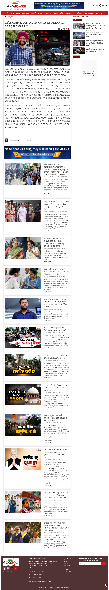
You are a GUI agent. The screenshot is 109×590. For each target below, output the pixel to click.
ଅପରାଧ (55, 13)
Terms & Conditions (16, 572)
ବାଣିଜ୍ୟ (61, 13)
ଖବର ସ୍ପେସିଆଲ (89, 13)
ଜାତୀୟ (18, 13)
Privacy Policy (6, 572)
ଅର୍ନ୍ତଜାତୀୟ (25, 13)
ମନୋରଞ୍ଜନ (47, 13)
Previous (103, 13)
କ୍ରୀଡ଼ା (40, 13)
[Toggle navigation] (106, 5)
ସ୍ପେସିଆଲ (78, 13)
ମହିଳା (102, 13)
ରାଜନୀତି (33, 13)
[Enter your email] (90, 563)
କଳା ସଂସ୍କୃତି (70, 13)
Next (107, 13)
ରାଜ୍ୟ (12, 13)
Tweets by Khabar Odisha (81, 17)
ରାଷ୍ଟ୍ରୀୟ (10, 17)
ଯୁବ (97, 13)
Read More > (48, 194)
